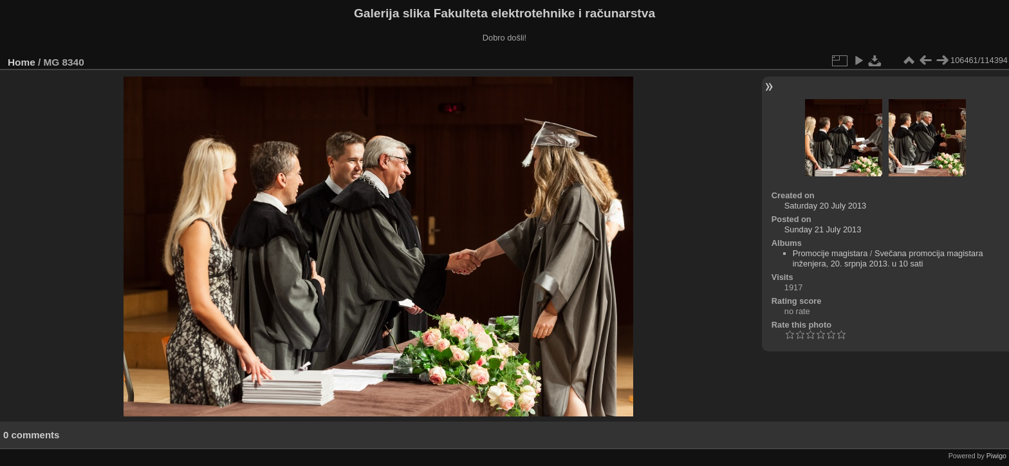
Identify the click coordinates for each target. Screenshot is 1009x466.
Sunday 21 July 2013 (823, 229)
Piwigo (996, 456)
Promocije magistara (830, 253)
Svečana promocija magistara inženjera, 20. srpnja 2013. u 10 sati (888, 258)
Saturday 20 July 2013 (825, 205)
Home (21, 62)
